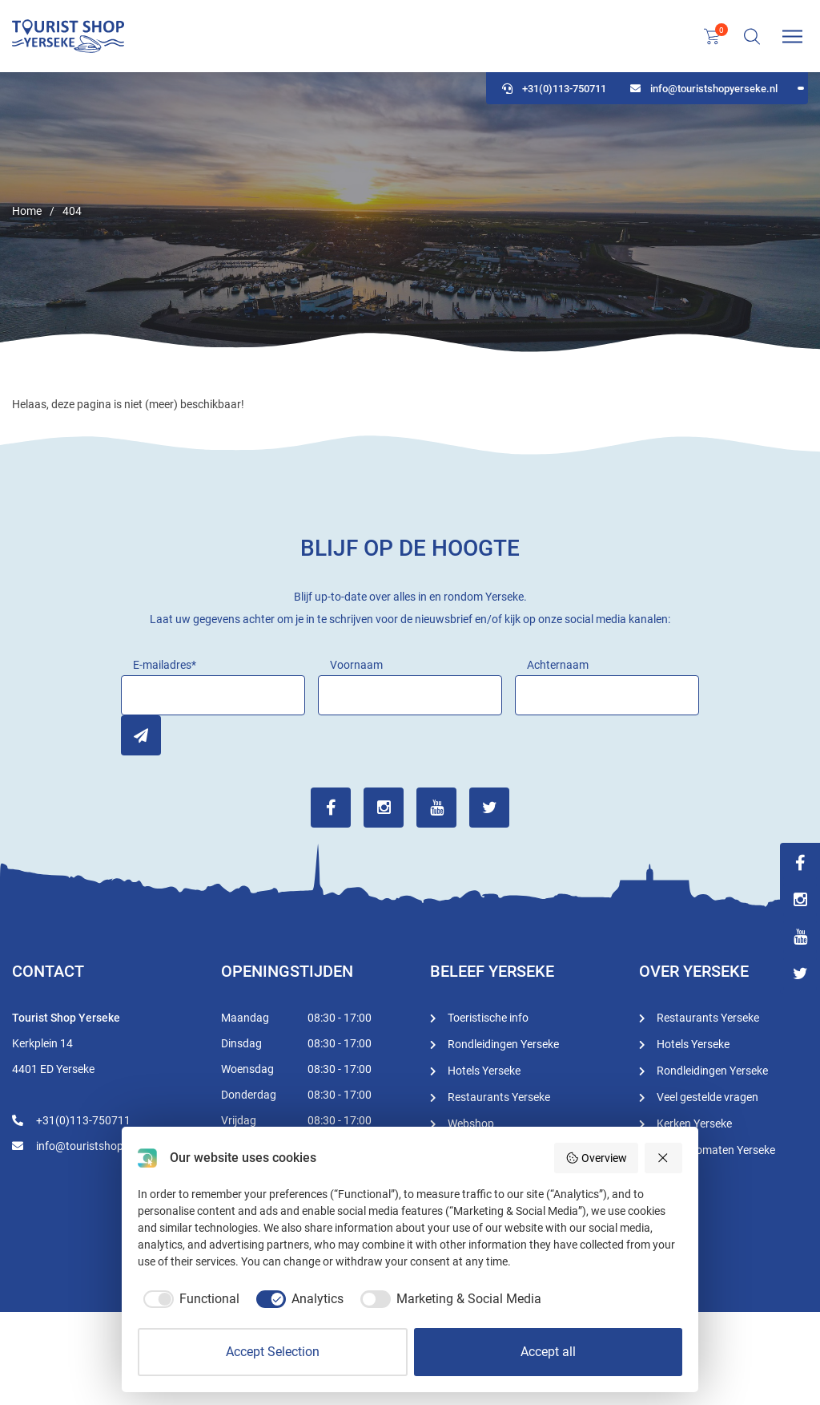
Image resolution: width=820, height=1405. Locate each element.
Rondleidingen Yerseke (503, 1044)
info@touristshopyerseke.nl (704, 89)
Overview (596, 1158)
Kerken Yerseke (694, 1123)
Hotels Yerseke (484, 1070)
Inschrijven (141, 735)
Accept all (548, 1351)
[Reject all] (664, 1158)
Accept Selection (273, 1351)
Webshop (471, 1123)
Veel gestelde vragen (707, 1097)
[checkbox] (188, 1299)
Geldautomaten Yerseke (716, 1150)
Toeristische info (488, 1017)
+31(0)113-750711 (554, 89)
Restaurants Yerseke (499, 1097)
